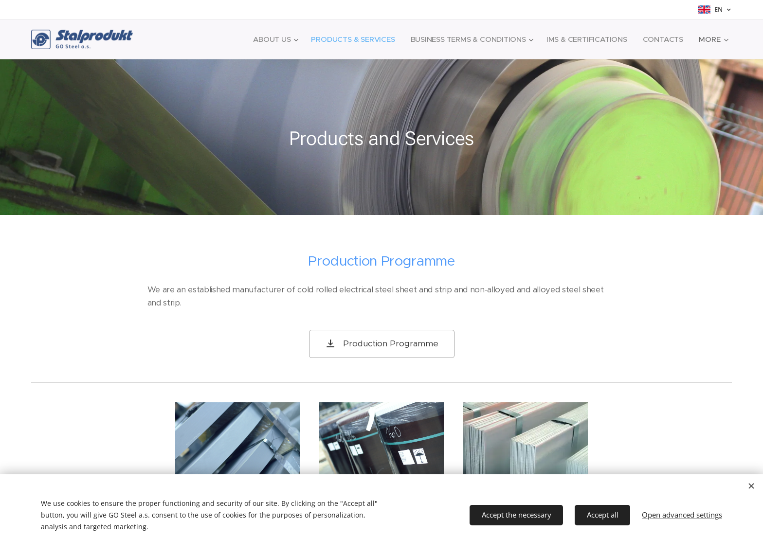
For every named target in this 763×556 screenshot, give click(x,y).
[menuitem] (269, 39)
